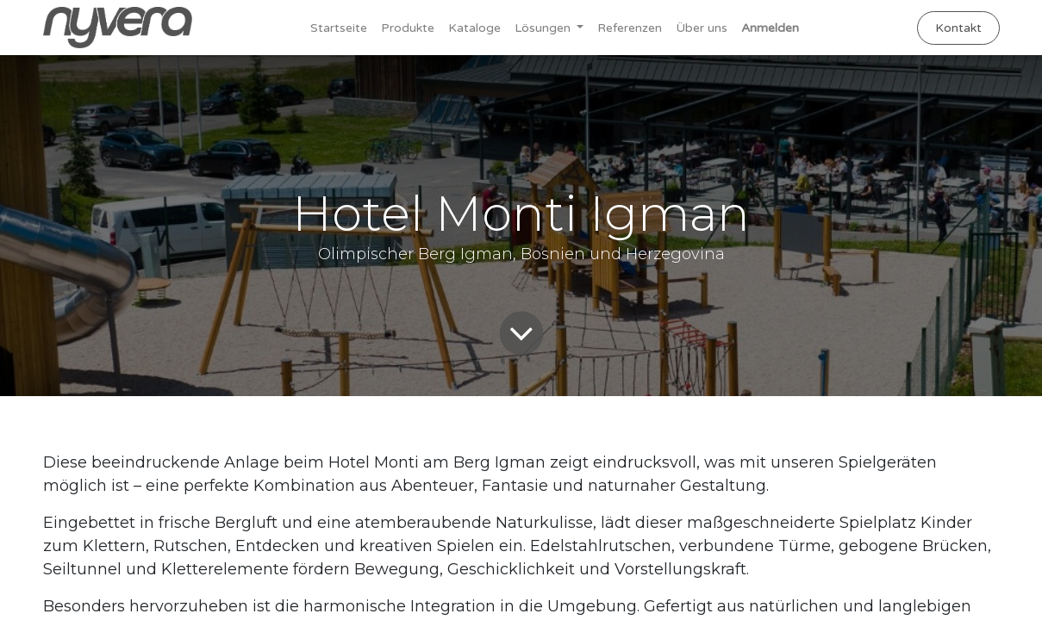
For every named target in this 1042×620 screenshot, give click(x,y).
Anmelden (770, 28)
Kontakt (958, 28)
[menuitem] (338, 28)
